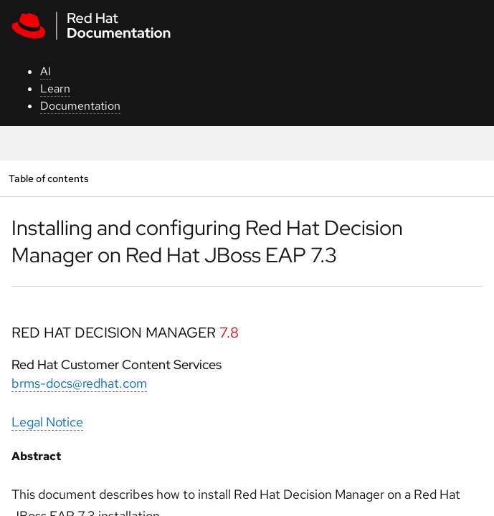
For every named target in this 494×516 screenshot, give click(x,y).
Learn (55, 88)
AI (45, 71)
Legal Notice (47, 422)
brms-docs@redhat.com (79, 383)
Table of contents (48, 178)
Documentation (80, 105)
